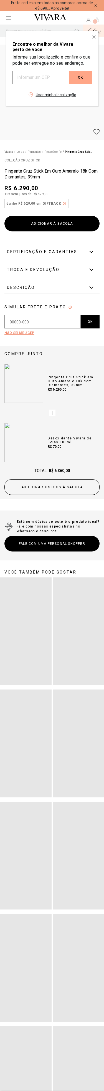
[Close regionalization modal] (94, 36)
